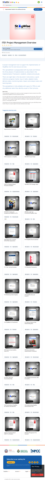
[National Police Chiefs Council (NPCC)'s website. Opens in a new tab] (35, 451)
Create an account (38, 49)
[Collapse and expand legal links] (29, 471)
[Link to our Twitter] (30, 462)
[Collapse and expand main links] (9, 471)
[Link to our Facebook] (37, 462)
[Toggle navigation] (41, 2)
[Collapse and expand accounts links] (20, 471)
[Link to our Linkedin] (32, 462)
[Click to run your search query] (4, 5)
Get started (38, 9)
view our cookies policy (37, 472)
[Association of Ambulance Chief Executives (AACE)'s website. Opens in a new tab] (22, 451)
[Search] (23, 5)
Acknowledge (37, 474)
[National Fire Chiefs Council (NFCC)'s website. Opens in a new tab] (9, 451)
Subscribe (11, 462)
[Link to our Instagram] (35, 462)
